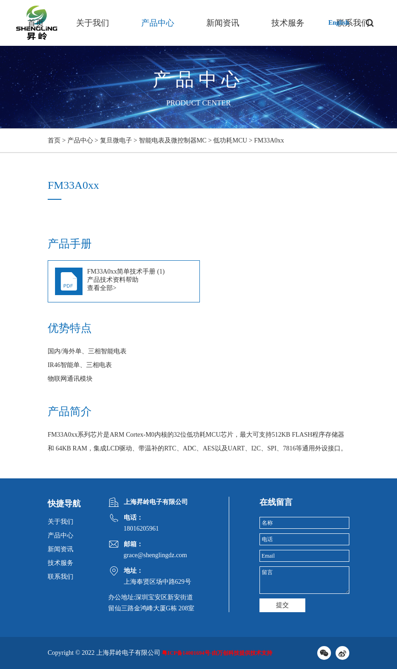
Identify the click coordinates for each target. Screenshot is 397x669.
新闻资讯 (222, 22)
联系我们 (60, 576)
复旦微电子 (116, 140)
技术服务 (287, 22)
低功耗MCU (230, 140)
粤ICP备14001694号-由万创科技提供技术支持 (217, 653)
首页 (36, 22)
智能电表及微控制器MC (173, 140)
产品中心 (157, 22)
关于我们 (92, 22)
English (338, 22)
